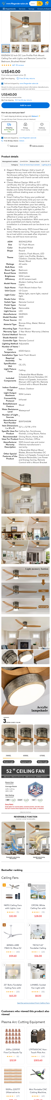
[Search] (40, 3)
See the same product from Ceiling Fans (33, 1003)
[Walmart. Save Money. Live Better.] (15, 3)
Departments (9, 9)
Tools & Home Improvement (30, 165)
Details (21, 141)
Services (22, 9)
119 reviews (20, 65)
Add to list (12, 146)
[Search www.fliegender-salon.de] (33, 3)
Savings (31, 9)
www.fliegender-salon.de (29, 83)
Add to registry (37, 146)
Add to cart (25, 105)
